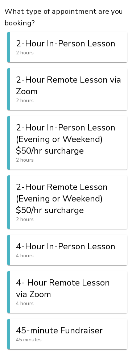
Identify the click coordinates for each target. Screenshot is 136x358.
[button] (67, 47)
